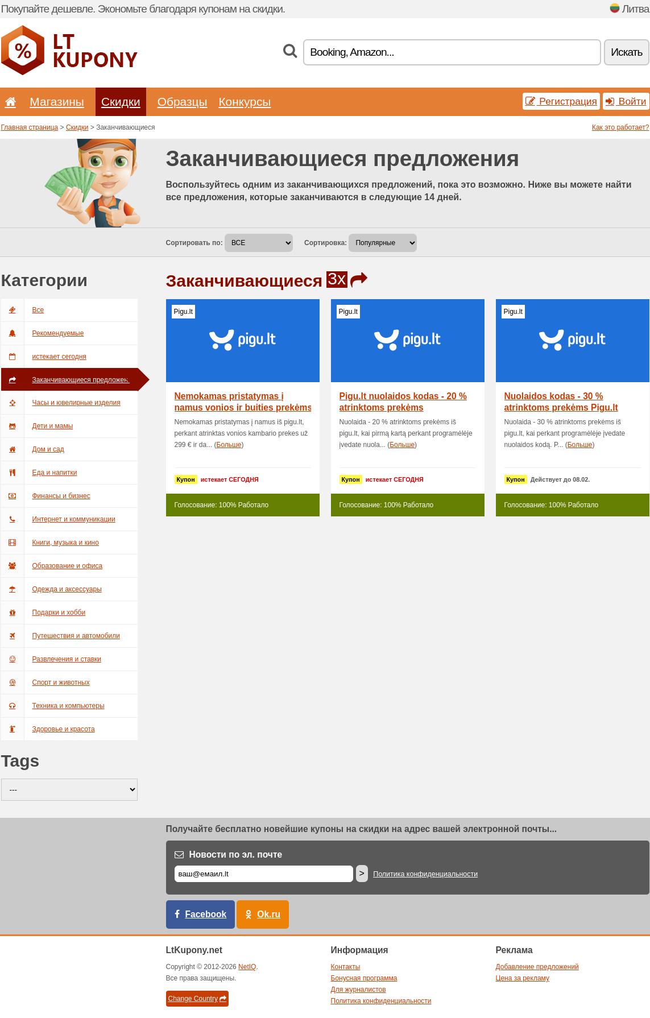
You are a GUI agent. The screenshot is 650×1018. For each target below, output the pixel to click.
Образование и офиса (52, 565)
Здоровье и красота (48, 729)
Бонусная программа (364, 978)
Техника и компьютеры (53, 705)
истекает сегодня (43, 356)
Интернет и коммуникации (58, 519)
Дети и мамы (37, 426)
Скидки (120, 101)
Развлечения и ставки (51, 659)
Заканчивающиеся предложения (68, 380)
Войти (626, 101)
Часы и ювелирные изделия (61, 402)
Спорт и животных (45, 682)
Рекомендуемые (42, 333)
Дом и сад (32, 449)
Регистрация (561, 101)
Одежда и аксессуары (51, 589)
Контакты (346, 967)
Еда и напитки (39, 472)
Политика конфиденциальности (425, 874)
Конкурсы (244, 101)
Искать (626, 52)
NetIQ (247, 967)
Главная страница (30, 127)
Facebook (206, 914)
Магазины (57, 101)
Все (22, 310)
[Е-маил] (264, 874)
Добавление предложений (537, 967)
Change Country (197, 999)
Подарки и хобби (43, 612)
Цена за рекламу (523, 978)
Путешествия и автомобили (60, 635)
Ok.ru (268, 914)
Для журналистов (358, 990)
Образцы (183, 101)
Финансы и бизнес (45, 496)
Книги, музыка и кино (50, 542)
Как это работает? (620, 127)
